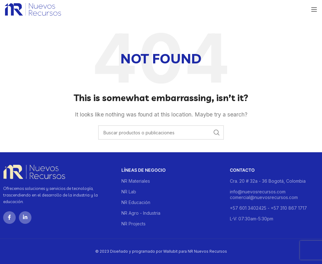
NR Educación (135, 202)
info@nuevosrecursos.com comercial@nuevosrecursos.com (264, 194)
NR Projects (133, 223)
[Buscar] (161, 132)
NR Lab (128, 191)
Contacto (242, 170)
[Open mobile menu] (314, 9)
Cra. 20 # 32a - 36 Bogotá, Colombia (268, 181)
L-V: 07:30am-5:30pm (251, 218)
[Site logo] (33, 9)
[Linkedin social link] (25, 217)
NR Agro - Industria (140, 213)
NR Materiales (135, 181)
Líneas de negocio (143, 170)
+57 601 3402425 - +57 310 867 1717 (268, 208)
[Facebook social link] (9, 217)
